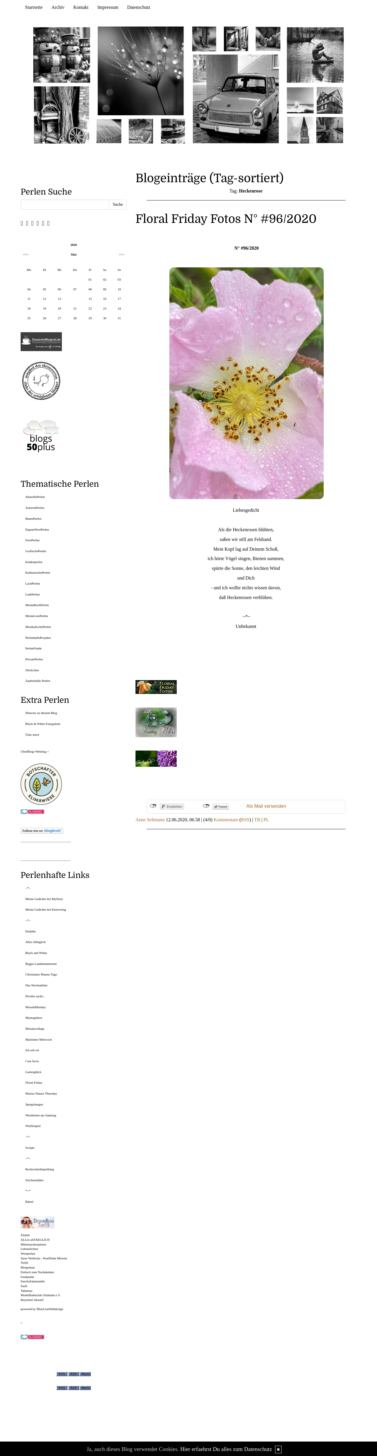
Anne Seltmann (150, 819)
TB (257, 819)
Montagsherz (33, 1017)
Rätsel (29, 1201)
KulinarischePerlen (37, 572)
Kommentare (226, 819)
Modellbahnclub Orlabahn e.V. (40, 1295)
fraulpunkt (27, 1277)
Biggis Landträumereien (41, 963)
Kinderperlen (33, 562)
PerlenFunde (33, 648)
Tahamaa (26, 1290)
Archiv (58, 7)
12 (44, 298)
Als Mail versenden (266, 806)
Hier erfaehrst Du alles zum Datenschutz (226, 1449)
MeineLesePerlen (36, 616)
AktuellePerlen (35, 497)
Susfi (24, 1286)
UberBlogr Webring (33, 751)
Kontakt (81, 7)
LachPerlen (32, 583)
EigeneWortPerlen (37, 529)
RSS (245, 819)
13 (59, 298)
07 (75, 289)
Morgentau (28, 1267)
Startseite (34, 7)
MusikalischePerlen (38, 627)
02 (104, 279)
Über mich (32, 734)
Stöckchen (32, 670)
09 (104, 289)
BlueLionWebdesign (50, 1309)
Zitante (25, 1235)
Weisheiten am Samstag (40, 1115)
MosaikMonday (35, 1007)
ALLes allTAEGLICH (35, 1239)
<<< (26, 254)
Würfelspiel (33, 1126)
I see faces (32, 1061)
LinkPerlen (32, 594)
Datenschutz (139, 7)
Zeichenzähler (34, 1180)
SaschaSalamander (33, 1281)
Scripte (29, 1147)
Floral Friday (33, 1082)
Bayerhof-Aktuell (32, 1300)
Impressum (107, 7)
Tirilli (24, 1262)
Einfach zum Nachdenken (37, 1272)
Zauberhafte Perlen (37, 680)
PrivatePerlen (34, 659)
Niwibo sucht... (35, 996)
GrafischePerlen (35, 551)
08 (90, 289)
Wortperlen (28, 1253)
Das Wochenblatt (36, 985)
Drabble (30, 931)
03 (119, 279)
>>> (121, 254)
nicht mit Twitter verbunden (206, 806)
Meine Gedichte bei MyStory (44, 899)
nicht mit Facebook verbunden (153, 806)
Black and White (36, 953)
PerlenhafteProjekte (38, 637)
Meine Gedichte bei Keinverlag (45, 909)
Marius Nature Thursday (41, 1093)
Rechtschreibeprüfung (39, 1169)
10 (119, 289)
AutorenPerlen (34, 507)
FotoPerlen (32, 540)
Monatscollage (34, 1028)
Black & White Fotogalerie (42, 723)
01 (90, 279)
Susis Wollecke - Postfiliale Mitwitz (44, 1258)
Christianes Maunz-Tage (41, 974)
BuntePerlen (33, 518)
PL (266, 819)
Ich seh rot (32, 1050)
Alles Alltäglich (35, 942)
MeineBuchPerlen (37, 605)
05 (44, 289)
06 (59, 289)
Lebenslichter (29, 1249)
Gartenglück (33, 1072)
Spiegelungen (34, 1104)
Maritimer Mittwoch (38, 1039)
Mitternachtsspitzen (33, 1244)
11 (29, 298)
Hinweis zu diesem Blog (41, 713)
